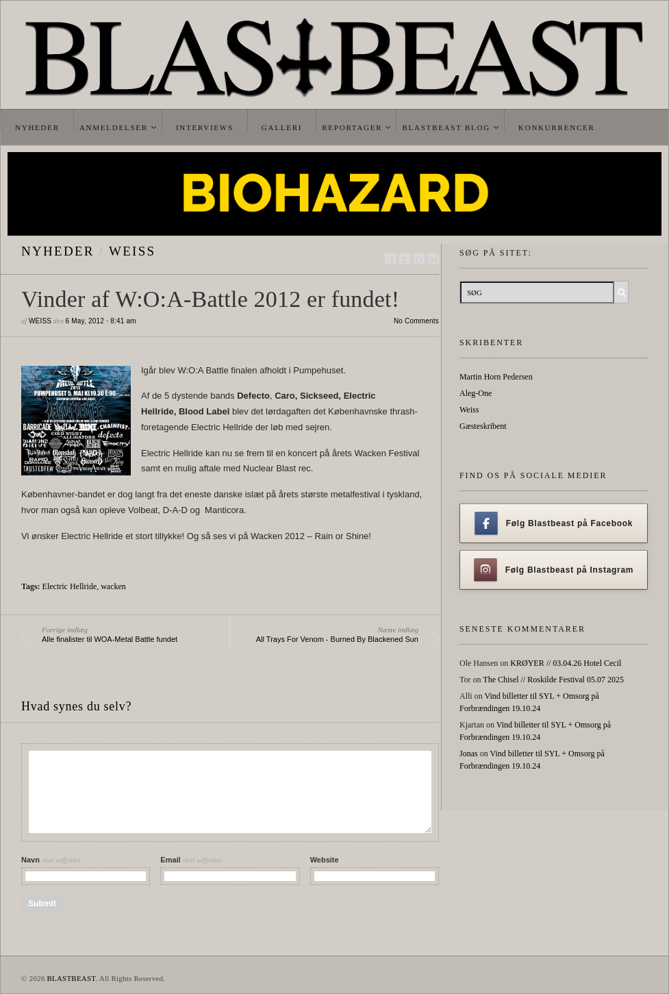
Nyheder (37, 127)
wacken (113, 586)
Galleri (282, 127)
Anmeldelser (113, 127)
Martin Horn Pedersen (496, 377)
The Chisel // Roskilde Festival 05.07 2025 (553, 679)
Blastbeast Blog (446, 127)
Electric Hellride (69, 586)
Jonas (468, 753)
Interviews (204, 127)
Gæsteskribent (483, 426)
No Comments (416, 321)
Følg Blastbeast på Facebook (554, 523)
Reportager (352, 127)
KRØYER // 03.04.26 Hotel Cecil (565, 663)
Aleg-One (475, 393)
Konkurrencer (556, 127)
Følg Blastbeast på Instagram (554, 570)
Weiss (132, 251)
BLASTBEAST (71, 978)
